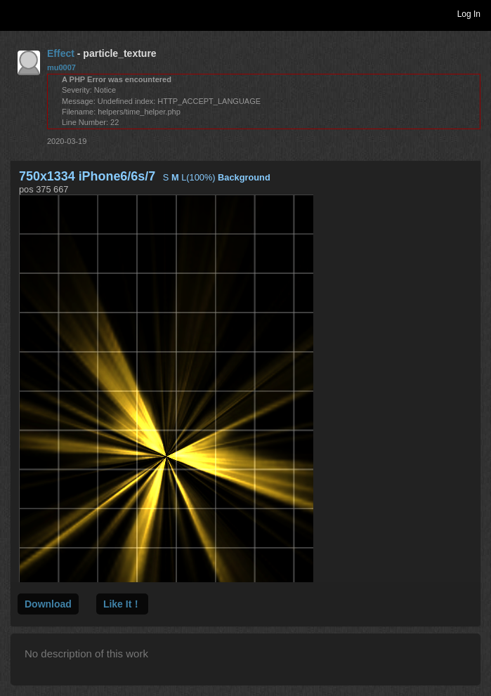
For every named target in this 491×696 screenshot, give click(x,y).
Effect (60, 53)
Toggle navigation (17, 13)
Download (48, 604)
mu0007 (61, 67)
